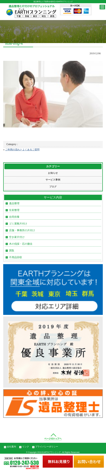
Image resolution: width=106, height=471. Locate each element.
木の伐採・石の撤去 (20, 243)
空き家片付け (17, 237)
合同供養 (14, 216)
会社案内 (11, 446)
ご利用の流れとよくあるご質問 (22, 149)
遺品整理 (14, 203)
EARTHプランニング (51, 452)
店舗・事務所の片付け (22, 230)
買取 (11, 250)
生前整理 (14, 210)
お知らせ (53, 173)
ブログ (53, 186)
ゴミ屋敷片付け (18, 223)
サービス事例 (53, 179)
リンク (25, 446)
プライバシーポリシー (46, 446)
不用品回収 (15, 257)
